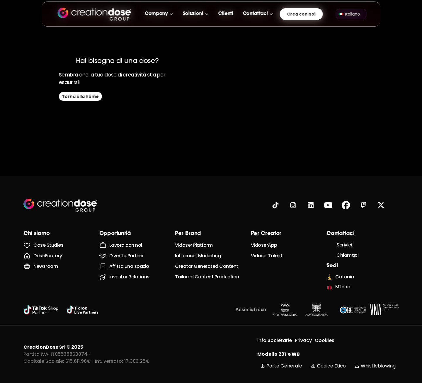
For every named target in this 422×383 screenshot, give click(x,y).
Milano (342, 286)
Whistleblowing (375, 365)
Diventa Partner (126, 255)
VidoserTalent (267, 255)
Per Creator (266, 233)
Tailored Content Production (207, 276)
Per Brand (188, 233)
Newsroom (45, 266)
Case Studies (48, 245)
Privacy (303, 340)
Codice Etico (328, 365)
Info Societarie (274, 340)
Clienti (225, 13)
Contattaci (255, 13)
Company (156, 13)
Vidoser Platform (193, 245)
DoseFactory (47, 255)
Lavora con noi (125, 245)
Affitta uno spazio (129, 266)
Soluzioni (193, 13)
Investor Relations (129, 276)
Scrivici (344, 244)
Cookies (324, 340)
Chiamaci (347, 255)
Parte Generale (281, 365)
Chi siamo (36, 233)
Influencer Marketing (198, 255)
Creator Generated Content (206, 266)
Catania (344, 276)
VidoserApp (264, 245)
